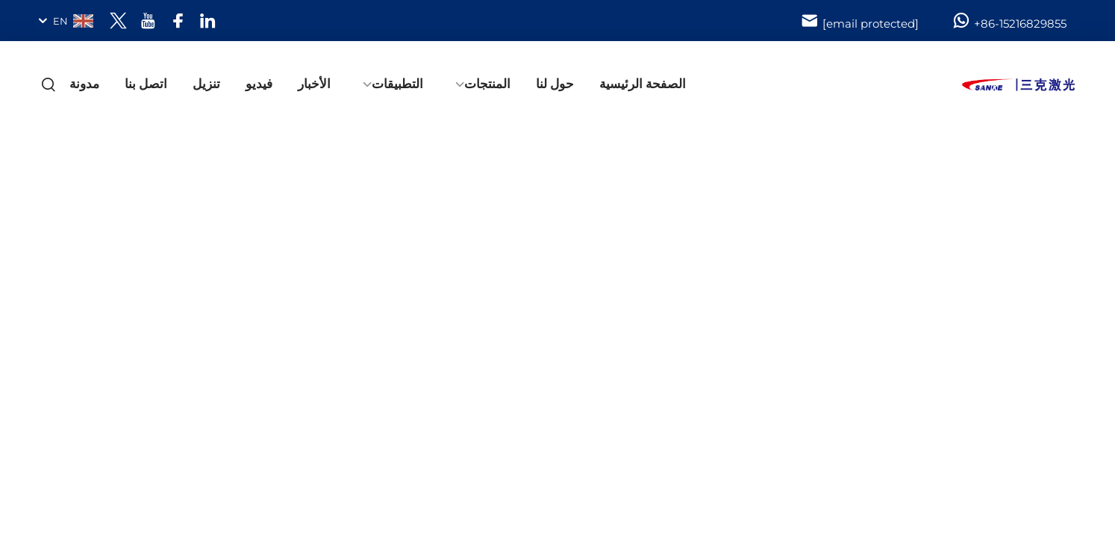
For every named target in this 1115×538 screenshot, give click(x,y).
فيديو (259, 83)
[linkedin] (208, 20)
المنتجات (487, 83)
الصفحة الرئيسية (642, 83)
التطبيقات (397, 83)
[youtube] (148, 20)
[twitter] (118, 20)
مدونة (84, 83)
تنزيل (206, 83)
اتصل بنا (146, 83)
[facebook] (178, 20)
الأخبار (314, 83)
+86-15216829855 (1009, 21)
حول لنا (555, 83)
